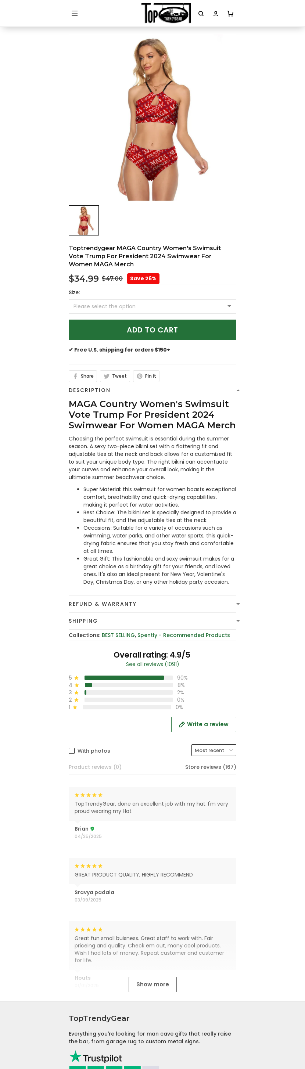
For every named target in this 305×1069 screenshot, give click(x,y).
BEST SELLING (118, 635)
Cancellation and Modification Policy (118, 997)
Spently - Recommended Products (183, 635)
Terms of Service (91, 952)
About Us (81, 1034)
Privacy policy (87, 940)
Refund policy (87, 975)
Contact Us (84, 1045)
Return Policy (86, 986)
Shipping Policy (88, 963)
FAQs (75, 1057)
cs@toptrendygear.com (108, 858)
